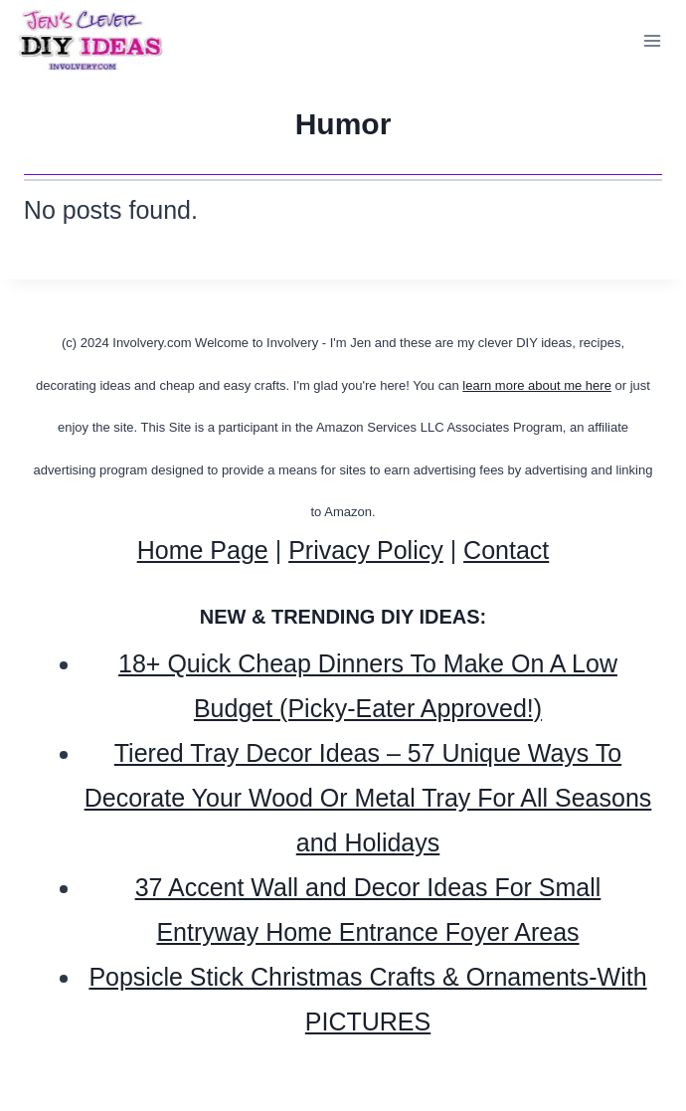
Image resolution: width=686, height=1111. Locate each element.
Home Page (202, 550)
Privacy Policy (365, 550)
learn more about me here (536, 385)
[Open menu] (651, 41)
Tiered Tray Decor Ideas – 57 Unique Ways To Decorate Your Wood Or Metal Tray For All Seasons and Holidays (368, 797)
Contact (506, 550)
